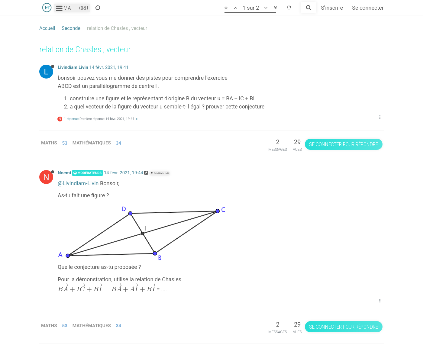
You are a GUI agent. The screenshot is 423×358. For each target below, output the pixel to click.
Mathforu (72, 8)
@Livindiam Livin (160, 173)
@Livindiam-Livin (78, 183)
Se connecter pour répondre (343, 144)
